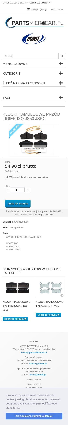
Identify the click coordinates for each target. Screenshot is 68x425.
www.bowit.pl (33, 384)
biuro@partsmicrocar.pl (34, 352)
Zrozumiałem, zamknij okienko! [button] (34, 416)
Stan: (5, 227)
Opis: (5, 233)
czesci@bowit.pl (38, 363)
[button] (21, 407)
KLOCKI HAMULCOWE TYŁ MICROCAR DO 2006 (16, 305)
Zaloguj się (57, 9)
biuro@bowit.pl (38, 374)
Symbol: (7, 222)
